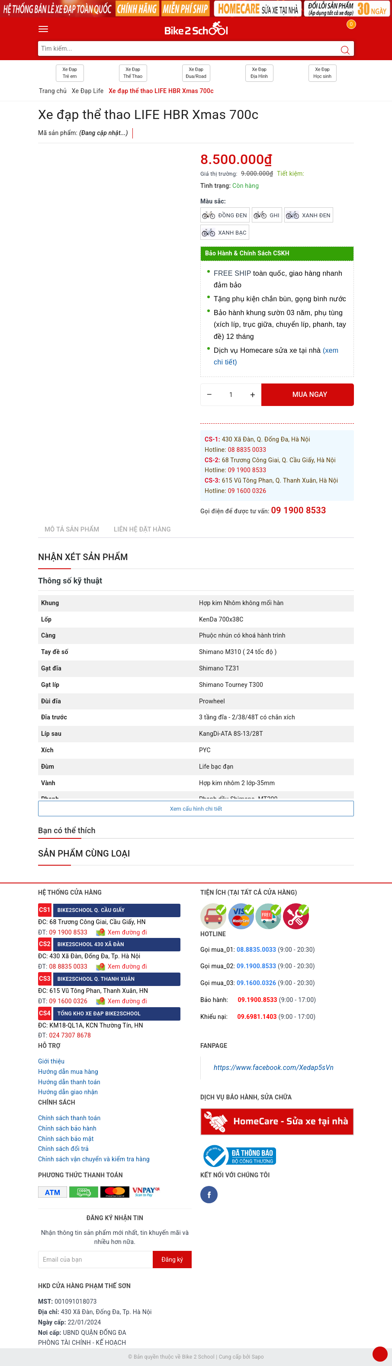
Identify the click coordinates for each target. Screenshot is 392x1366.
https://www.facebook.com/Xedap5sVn (274, 1067)
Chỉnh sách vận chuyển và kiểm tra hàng (94, 1159)
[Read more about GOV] (238, 1152)
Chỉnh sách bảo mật (65, 1138)
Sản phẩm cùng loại (84, 853)
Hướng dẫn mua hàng (68, 1071)
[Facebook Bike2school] (209, 1194)
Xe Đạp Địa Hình (259, 73)
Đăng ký (172, 1259)
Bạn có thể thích (67, 830)
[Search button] (345, 50)
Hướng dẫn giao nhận (68, 1092)
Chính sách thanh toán (69, 1118)
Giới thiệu (51, 1061)
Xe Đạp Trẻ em (69, 73)
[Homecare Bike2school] (277, 1121)
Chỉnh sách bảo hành (67, 1128)
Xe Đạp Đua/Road (196, 73)
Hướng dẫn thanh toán (69, 1082)
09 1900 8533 (298, 510)
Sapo (258, 1357)
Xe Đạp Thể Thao (132, 73)
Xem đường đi (126, 932)
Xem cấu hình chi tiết (196, 808)
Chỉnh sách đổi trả (63, 1148)
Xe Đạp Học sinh (322, 73)
